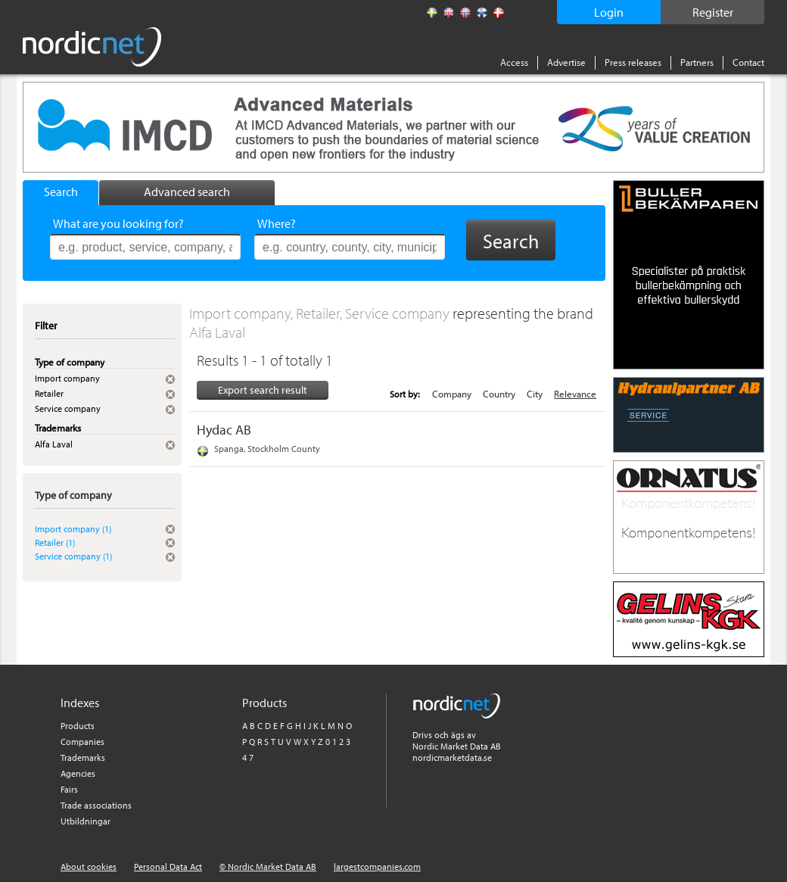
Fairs (69, 789)
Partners (697, 62)
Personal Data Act (168, 866)
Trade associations (96, 805)
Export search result (262, 390)
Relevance (575, 394)
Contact (748, 62)
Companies (82, 741)
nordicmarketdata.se (452, 757)
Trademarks (83, 757)
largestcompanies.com (377, 866)
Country (499, 394)
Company (451, 394)
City (535, 394)
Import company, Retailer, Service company (321, 313)
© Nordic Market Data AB (267, 866)
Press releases (633, 62)
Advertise (566, 62)
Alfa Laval (217, 332)
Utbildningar (85, 821)
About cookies (89, 866)
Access (514, 62)
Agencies (78, 773)
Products (78, 725)
